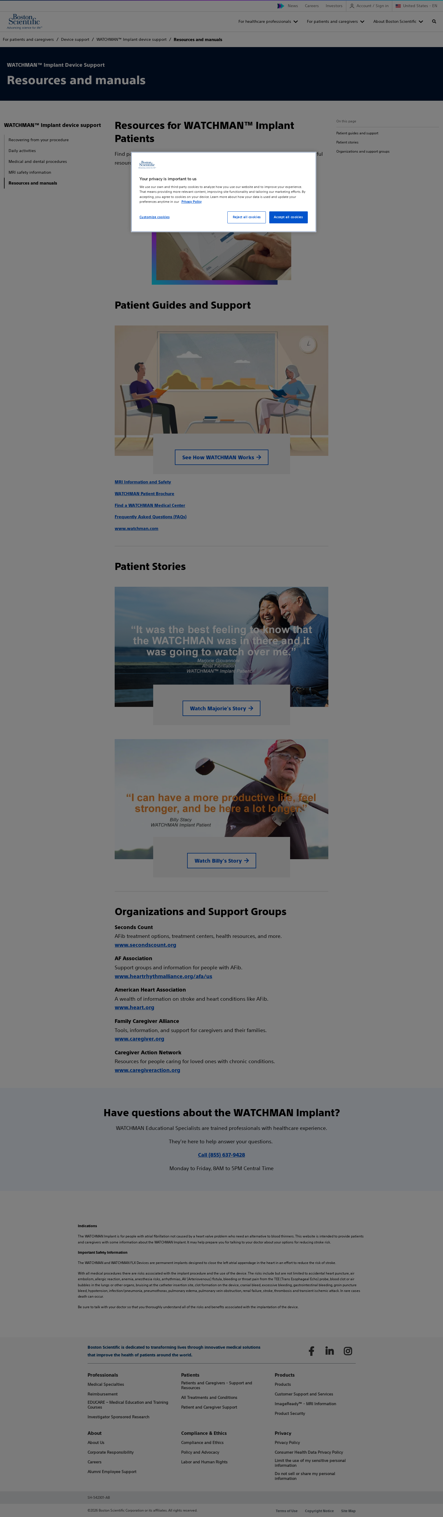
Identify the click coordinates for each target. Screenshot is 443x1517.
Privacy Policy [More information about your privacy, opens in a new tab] (191, 201)
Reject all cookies (247, 217)
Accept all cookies (288, 217)
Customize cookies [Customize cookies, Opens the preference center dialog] (154, 217)
